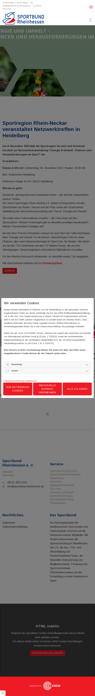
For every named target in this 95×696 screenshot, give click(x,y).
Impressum (31, 381)
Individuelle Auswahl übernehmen (47, 389)
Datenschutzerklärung (13, 381)
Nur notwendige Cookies (17, 389)
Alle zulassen (77, 389)
